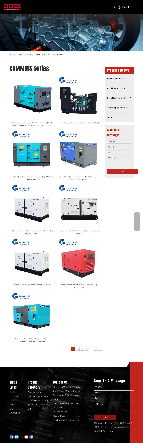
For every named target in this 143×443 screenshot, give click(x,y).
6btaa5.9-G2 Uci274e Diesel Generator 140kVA (32, 285)
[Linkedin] (16, 437)
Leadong (109, 431)
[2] (71, 32)
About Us (14, 400)
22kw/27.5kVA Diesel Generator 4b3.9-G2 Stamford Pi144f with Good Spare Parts (79, 178)
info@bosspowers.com (70, 420)
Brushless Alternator (38, 396)
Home (12, 392)
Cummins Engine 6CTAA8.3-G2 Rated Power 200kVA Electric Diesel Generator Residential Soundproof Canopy (32, 124)
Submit (123, 171)
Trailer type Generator (39, 404)
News (12, 404)
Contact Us (14, 412)
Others (31, 408)
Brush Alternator (36, 392)
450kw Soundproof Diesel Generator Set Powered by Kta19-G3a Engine (32, 232)
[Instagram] (31, 437)
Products (13, 396)
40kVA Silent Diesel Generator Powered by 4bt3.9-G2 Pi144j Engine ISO (32, 178)
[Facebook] (12, 437)
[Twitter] (21, 437)
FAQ (11, 408)
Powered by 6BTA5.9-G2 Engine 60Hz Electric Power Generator (79, 232)
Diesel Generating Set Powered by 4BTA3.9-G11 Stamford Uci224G (79, 286)
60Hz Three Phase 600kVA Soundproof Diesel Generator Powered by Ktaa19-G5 (32, 340)
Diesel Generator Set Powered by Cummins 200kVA (79, 123)
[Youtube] (26, 437)
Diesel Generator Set (38, 400)
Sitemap (126, 427)
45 (95, 348)
